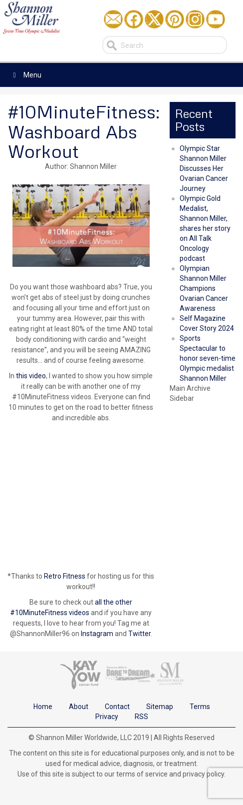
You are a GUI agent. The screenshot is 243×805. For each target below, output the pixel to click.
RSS (141, 717)
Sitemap (159, 707)
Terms (200, 707)
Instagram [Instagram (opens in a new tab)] (98, 634)
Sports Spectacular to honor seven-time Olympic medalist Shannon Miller (208, 358)
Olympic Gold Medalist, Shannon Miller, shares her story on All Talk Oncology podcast (205, 228)
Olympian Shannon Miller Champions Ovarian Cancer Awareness (204, 288)
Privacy (106, 717)
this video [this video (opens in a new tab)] (31, 376)
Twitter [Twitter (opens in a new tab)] (139, 634)
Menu (25, 75)
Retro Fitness (64, 576)
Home (42, 707)
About (78, 707)
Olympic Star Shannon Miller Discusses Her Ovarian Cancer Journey (204, 168)
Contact (117, 707)
